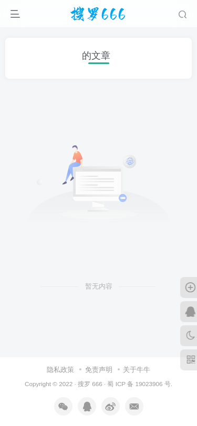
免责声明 (98, 370)
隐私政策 (60, 370)
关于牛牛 (136, 370)
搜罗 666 (90, 383)
